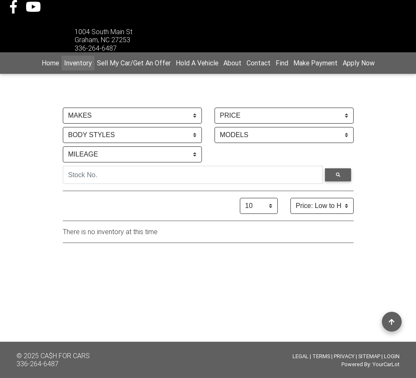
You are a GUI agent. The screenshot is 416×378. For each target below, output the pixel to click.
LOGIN (392, 356)
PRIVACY (344, 356)
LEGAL (301, 356)
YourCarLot (386, 364)
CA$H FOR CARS (65, 355)
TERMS (321, 356)
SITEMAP (369, 356)
